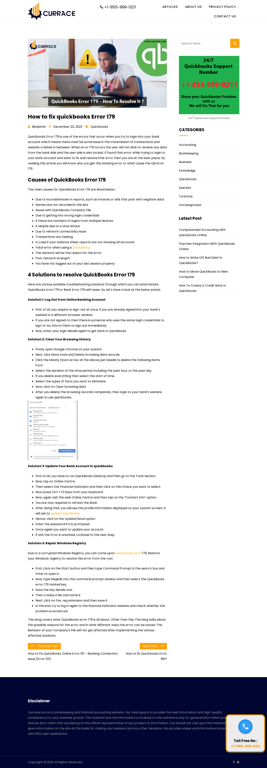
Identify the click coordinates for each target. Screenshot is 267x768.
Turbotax (186, 196)
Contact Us (225, 16)
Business (185, 162)
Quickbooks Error (128, 553)
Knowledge (187, 170)
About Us (193, 7)
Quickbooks (99, 126)
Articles (170, 7)
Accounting (187, 145)
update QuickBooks (65, 513)
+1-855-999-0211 (118, 7)
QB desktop (81, 247)
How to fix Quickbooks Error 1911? (146, 656)
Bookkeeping (188, 153)
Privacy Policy (222, 7)
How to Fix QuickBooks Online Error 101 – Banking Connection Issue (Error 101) (73, 656)
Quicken (185, 188)
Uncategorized (190, 205)
